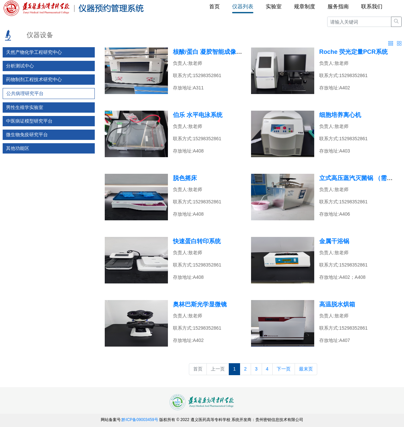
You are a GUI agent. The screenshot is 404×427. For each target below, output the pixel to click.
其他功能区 (17, 148)
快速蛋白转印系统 (197, 241)
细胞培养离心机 (340, 115)
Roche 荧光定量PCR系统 (353, 52)
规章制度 (304, 6)
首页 (214, 6)
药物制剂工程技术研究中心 (34, 79)
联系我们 (371, 6)
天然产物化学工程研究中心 (34, 52)
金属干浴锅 (334, 241)
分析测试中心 (20, 65)
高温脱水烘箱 (337, 304)
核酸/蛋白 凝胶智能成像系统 (210, 52)
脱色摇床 (185, 178)
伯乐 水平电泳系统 (197, 115)
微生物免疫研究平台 (27, 134)
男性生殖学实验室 (24, 107)
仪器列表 (242, 6)
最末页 (306, 369)
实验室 (274, 6)
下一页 (284, 369)
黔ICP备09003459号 (140, 419)
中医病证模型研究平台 (29, 121)
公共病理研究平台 (25, 93)
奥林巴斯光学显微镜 (200, 304)
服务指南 (338, 6)
